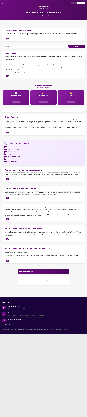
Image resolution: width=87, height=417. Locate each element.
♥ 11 (7, 38)
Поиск (76, 46)
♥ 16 (7, 197)
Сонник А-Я (9, 3)
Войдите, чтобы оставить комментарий (59, 271)
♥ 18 (7, 132)
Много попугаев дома (11, 151)
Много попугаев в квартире (12, 149)
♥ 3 (7, 239)
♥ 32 (7, 219)
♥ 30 (7, 179)
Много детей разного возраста (13, 156)
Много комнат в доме (11, 159)
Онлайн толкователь (18, 3)
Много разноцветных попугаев (13, 146)
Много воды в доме (10, 154)
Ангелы (27, 3)
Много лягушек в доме (11, 161)
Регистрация (81, 3)
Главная (2, 21)
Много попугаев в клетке (11, 21)
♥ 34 (7, 260)
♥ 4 (7, 75)
